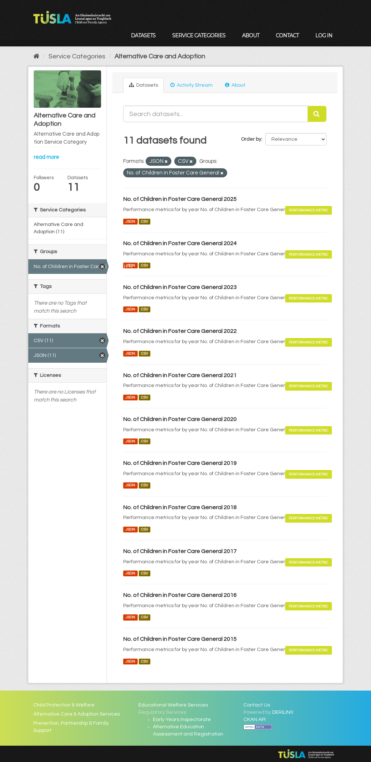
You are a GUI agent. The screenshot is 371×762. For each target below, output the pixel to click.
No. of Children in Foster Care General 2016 (180, 595)
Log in (323, 35)
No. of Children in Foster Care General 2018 (180, 507)
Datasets (143, 35)
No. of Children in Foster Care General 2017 (180, 551)
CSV (144, 221)
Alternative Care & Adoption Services (76, 714)
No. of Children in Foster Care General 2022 (180, 331)
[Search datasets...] (215, 114)
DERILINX (282, 712)
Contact (287, 35)
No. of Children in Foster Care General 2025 (180, 199)
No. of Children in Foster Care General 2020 (180, 419)
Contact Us (256, 705)
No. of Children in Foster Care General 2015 (180, 639)
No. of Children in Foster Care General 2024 (180, 243)
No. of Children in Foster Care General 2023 (180, 287)
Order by (251, 139)
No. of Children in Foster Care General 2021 (180, 375)
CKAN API (254, 719)
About (250, 35)
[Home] (36, 56)
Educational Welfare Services (173, 705)
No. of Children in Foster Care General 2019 (180, 463)
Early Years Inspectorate (182, 719)
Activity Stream (191, 85)
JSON (130, 221)
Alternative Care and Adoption (159, 56)
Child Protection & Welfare (64, 705)
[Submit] (317, 114)
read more (46, 157)
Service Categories (198, 35)
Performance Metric (308, 210)
